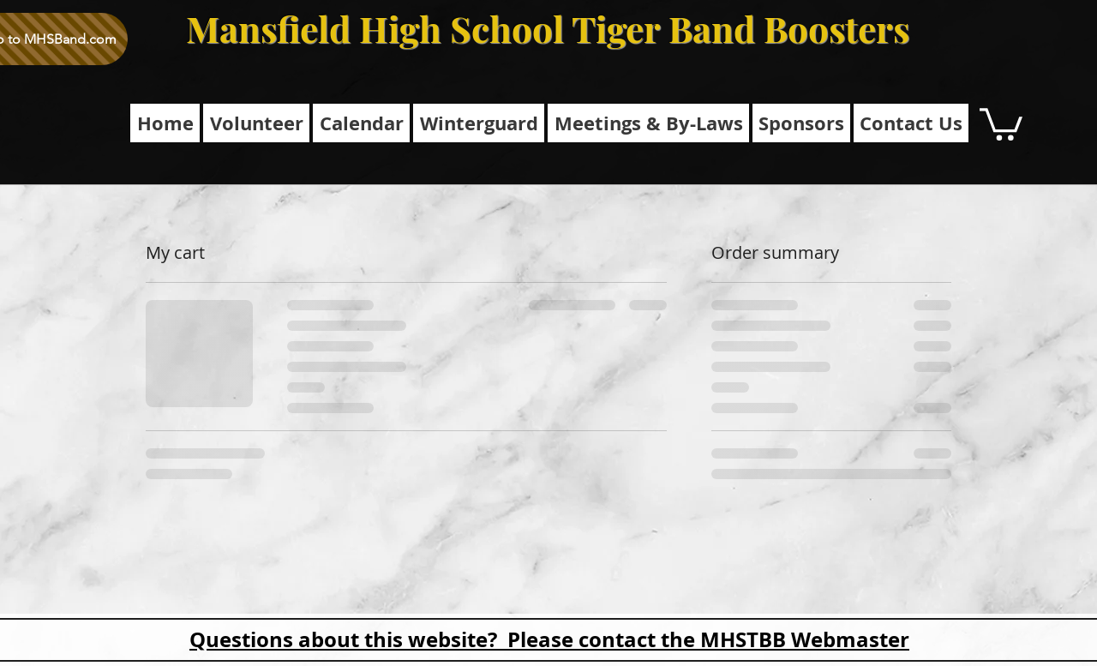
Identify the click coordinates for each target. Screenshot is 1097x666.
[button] (648, 123)
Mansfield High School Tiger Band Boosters (547, 28)
